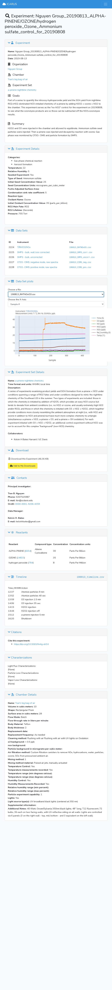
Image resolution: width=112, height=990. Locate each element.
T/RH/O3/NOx (24, 247)
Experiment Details (23, 149)
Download (18, 450)
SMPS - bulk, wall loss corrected (33, 252)
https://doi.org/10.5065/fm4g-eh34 (31, 644)
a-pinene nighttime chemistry (22, 89)
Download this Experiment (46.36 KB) (28, 458)
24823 (20, 557)
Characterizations (20, 657)
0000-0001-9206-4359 (27, 503)
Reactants (18, 532)
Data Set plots (20, 281)
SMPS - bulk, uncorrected (29, 257)
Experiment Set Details (26, 372)
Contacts (17, 478)
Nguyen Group (15, 68)
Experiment (19, 43)
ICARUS (9, 4)
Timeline (17, 577)
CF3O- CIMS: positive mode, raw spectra (37, 267)
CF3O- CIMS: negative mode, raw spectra (37, 262)
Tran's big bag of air (18, 79)
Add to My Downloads (22, 465)
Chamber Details (22, 694)
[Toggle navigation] (106, 4)
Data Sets (18, 230)
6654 (28, 550)
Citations (15, 632)
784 (31, 562)
